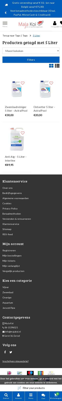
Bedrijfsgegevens (12, 193)
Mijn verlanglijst (11, 265)
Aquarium (7, 302)
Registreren (9, 250)
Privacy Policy (10, 208)
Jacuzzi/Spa (8, 307)
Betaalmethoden (11, 213)
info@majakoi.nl (11, 331)
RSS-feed (7, 234)
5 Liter (36, 35)
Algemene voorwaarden (15, 198)
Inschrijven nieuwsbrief (15, 361)
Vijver (5, 287)
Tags (25, 35)
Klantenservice (10, 224)
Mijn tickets (9, 260)
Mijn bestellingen (11, 255)
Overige (6, 297)
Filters (31, 59)
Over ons (7, 187)
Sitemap (6, 229)
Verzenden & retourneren (16, 218)
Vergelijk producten (13, 271)
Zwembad (7, 292)
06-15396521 (10, 327)
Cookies (6, 203)
